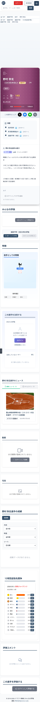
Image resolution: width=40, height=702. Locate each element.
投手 (16, 17)
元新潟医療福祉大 (11, 83)
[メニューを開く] (1, 351)
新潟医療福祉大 (13, 131)
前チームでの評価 (11, 236)
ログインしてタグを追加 (13, 196)
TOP (2, 17)
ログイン (18, 3)
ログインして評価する (25, 220)
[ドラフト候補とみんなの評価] (3, 3)
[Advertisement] (20, 44)
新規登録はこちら (20, 345)
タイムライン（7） (29, 386)
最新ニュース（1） (11, 386)
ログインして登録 (20, 460)
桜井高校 (11, 128)
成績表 (6, 518)
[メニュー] (36, 3)
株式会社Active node (21, 701)
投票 (32, 595)
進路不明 (10, 17)
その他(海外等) (27, 20)
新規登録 (29, 3)
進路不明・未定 (5, 22)
